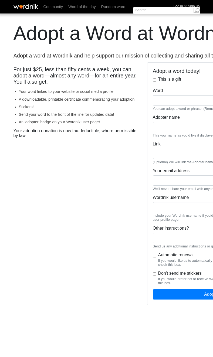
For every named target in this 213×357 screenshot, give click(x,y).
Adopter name (166, 117)
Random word (113, 7)
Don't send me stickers (180, 273)
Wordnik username (171, 197)
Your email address (171, 170)
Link (157, 144)
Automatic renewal (176, 255)
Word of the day (82, 7)
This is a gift (169, 79)
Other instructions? (171, 228)
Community (53, 7)
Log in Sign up (187, 6)
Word (158, 90)
